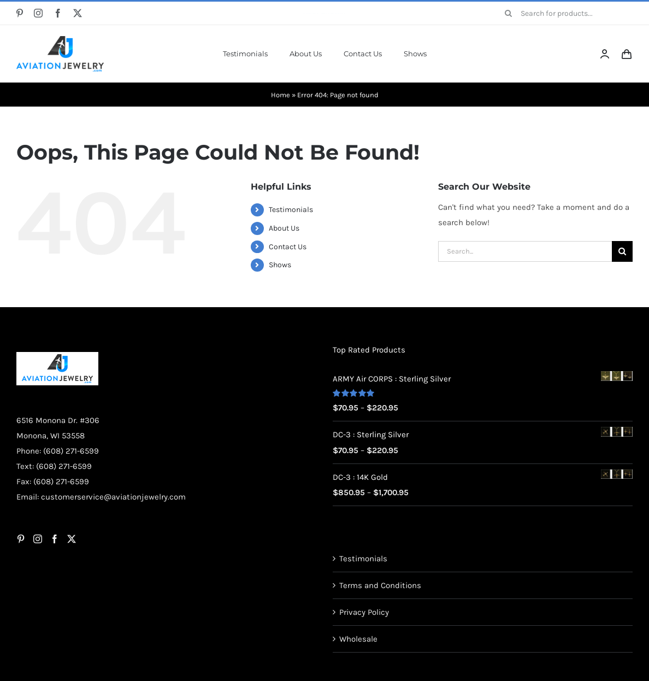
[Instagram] (37, 539)
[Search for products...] (565, 13)
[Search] (508, 13)
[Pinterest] (20, 539)
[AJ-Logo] (60, 40)
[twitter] (77, 13)
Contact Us (287, 246)
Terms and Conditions (380, 585)
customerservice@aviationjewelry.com (113, 497)
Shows (280, 264)
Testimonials (291, 209)
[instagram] (38, 13)
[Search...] (525, 251)
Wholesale (358, 639)
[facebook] (58, 13)
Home (280, 95)
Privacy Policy (364, 612)
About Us (284, 228)
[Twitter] (71, 539)
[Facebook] (54, 539)
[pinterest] (19, 13)
